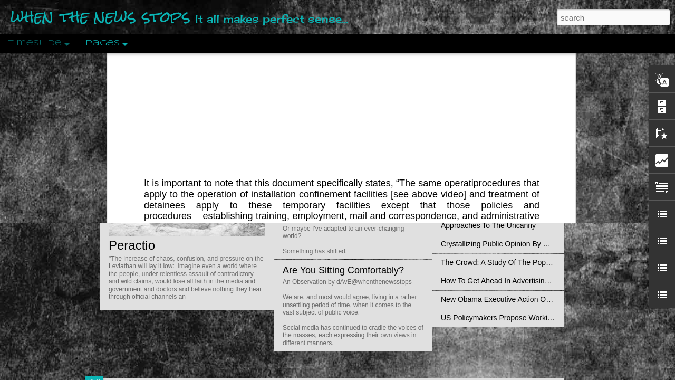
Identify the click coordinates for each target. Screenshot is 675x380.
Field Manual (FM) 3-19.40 (320, 67)
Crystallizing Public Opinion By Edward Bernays (519, 244)
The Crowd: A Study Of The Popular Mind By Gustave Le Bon (541, 262)
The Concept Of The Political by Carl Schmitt (514, 188)
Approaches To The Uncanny (488, 225)
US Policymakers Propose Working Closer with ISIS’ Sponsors (543, 318)
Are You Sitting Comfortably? (343, 270)
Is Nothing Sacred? (323, 133)
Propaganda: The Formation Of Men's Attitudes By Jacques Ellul (546, 151)
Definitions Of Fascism (478, 207)
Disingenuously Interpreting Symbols (501, 170)
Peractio (132, 245)
